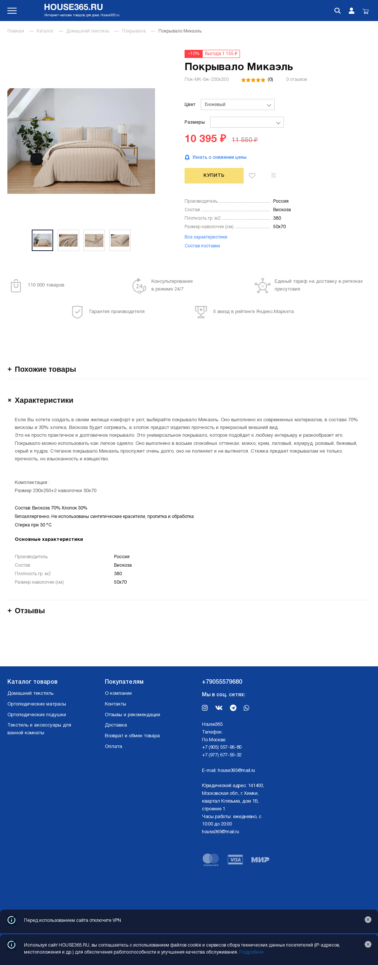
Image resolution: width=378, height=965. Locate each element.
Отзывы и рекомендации (132, 715)
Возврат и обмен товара (132, 736)
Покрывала (134, 31)
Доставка (116, 725)
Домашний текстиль (87, 31)
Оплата (113, 747)
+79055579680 (222, 682)
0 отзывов (296, 80)
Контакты (115, 704)
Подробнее (251, 952)
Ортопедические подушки (36, 715)
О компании (118, 693)
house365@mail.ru (236, 771)
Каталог (45, 31)
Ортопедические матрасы (36, 704)
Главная (15, 31)
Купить (214, 176)
